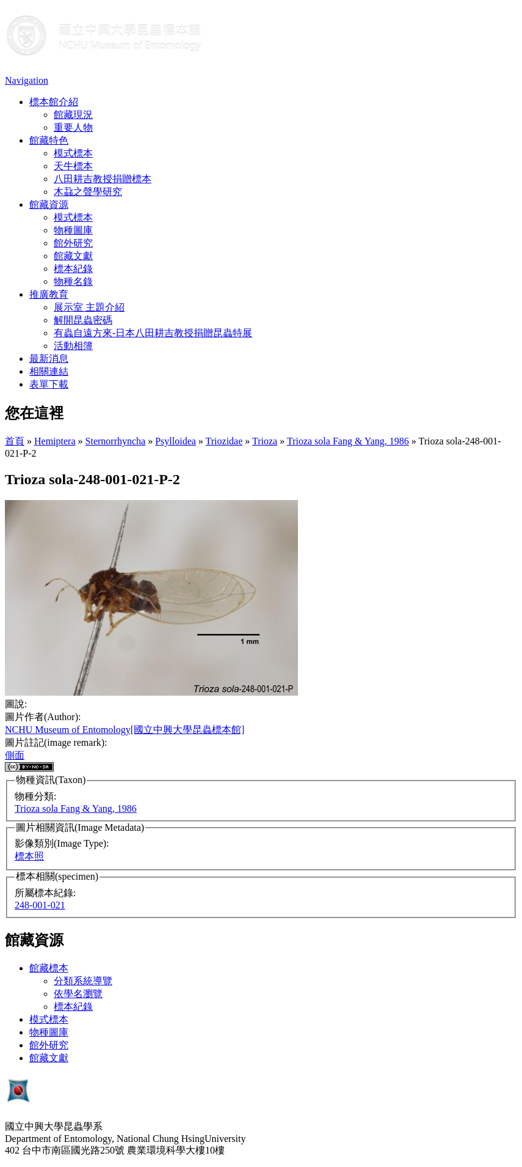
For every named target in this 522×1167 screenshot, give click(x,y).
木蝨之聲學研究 (88, 191)
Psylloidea (175, 441)
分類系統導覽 (83, 981)
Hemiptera (55, 441)
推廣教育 (48, 294)
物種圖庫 (73, 230)
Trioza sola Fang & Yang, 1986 (348, 441)
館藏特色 (48, 140)
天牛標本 (73, 166)
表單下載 (48, 384)
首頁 (14, 441)
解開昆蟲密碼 (83, 320)
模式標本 (73, 153)
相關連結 (48, 371)
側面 (14, 755)
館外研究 (73, 243)
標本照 (29, 856)
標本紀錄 (73, 268)
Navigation (26, 80)
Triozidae (224, 441)
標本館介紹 (53, 102)
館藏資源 (48, 204)
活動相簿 (73, 346)
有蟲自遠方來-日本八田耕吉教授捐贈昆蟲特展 (153, 333)
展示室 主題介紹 (89, 307)
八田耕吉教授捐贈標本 (102, 179)
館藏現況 (73, 114)
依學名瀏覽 (78, 993)
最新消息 (48, 358)
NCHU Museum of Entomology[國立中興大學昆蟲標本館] (124, 729)
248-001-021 (40, 905)
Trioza (264, 441)
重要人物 (73, 127)
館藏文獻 (73, 256)
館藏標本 (48, 968)
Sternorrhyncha (115, 441)
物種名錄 (73, 281)
